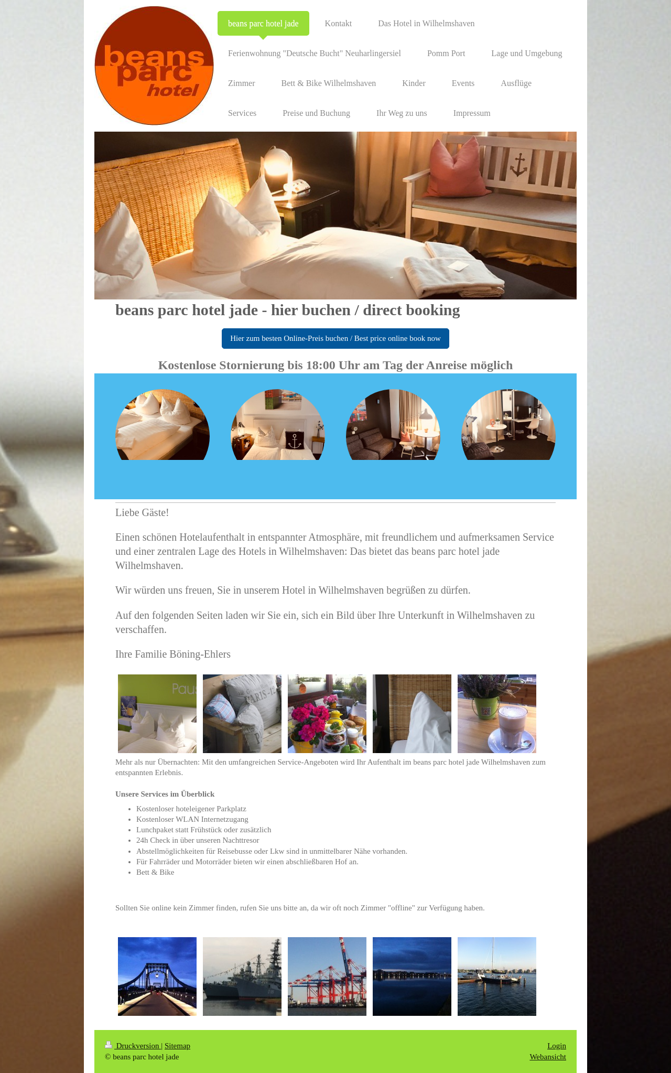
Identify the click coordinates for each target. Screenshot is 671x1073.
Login (556, 1046)
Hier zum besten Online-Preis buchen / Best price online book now (335, 338)
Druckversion (133, 1046)
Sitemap (177, 1046)
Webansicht (547, 1057)
